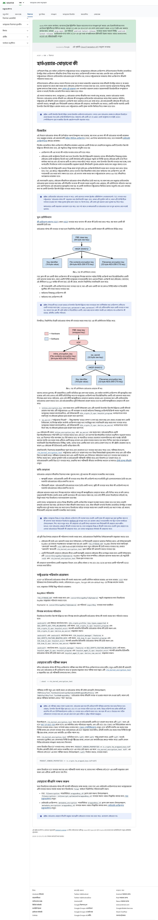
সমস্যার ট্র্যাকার (120, 915)
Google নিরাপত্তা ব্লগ (80, 905)
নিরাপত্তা (51, 55)
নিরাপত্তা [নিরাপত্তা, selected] (30, 14)
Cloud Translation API (90, 47)
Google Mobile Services (124, 908)
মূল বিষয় (42, 14)
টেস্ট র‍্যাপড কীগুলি (124, 461)
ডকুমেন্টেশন (7, 9)
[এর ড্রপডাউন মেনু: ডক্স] (24, 2)
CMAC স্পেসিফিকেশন (87, 727)
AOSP (39, 55)
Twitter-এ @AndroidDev (82, 898)
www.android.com (122, 905)
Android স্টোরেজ (38, 894)
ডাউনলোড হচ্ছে (37, 901)
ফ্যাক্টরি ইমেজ (36, 908)
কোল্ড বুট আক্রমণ (69, 89)
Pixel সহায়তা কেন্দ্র (122, 898)
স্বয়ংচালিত (84, 14)
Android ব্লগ (78, 901)
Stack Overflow (121, 912)
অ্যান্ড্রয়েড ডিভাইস (69, 14)
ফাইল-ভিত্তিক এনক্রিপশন (75, 138)
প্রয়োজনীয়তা (36, 898)
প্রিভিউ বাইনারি (36, 905)
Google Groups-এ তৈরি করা (83, 912)
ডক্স (45, 55)
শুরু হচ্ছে (18, 14)
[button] (13, 18)
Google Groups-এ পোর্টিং (82, 915)
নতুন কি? (6, 14)
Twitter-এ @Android (81, 894)
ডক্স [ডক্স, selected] (20, 3)
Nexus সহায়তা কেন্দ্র (122, 901)
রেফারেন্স (97, 14)
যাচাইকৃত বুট (74, 521)
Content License (60, 830)
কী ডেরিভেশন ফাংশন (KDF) (48, 222)
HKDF (66, 222)
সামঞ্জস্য (54, 14)
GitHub (34, 915)
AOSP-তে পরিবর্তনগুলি (48, 36)
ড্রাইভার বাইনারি (37, 912)
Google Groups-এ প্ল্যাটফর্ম (83, 908)
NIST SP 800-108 (48, 725)
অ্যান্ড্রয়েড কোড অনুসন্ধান (38, 3)
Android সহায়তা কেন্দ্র (123, 894)
